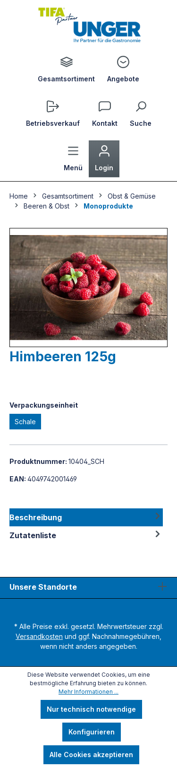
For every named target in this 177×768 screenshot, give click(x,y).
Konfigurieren (91, 732)
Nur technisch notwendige (91, 709)
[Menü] (73, 158)
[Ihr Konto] (104, 158)
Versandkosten (39, 636)
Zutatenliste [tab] (86, 535)
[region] (88, 287)
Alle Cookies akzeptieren (91, 755)
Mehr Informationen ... (88, 691)
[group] (88, 287)
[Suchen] (141, 114)
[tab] (86, 517)
